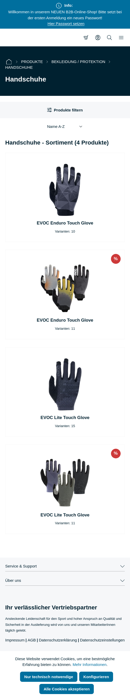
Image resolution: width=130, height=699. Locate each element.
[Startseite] (9, 62)
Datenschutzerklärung (58, 640)
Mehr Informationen (90, 664)
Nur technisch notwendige (48, 677)
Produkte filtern (65, 110)
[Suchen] (109, 37)
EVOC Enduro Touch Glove (65, 223)
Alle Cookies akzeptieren (67, 689)
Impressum (14, 640)
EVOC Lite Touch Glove (65, 417)
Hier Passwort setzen (65, 23)
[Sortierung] (65, 127)
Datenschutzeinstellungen (102, 640)
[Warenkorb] (86, 37)
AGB (32, 640)
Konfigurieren (96, 677)
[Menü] (121, 37)
